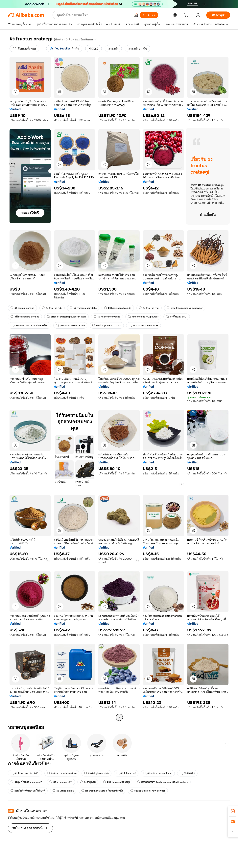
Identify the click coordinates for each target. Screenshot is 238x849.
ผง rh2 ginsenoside (96, 773)
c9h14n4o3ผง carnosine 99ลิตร (29, 325)
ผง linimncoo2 (126, 773)
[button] (135, 15)
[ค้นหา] (149, 15)
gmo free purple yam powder (185, 308)
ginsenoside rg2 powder (143, 316)
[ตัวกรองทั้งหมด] (24, 48)
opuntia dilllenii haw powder (147, 790)
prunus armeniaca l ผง (70, 325)
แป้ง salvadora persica (25, 316)
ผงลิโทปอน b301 (176, 316)
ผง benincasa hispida (117, 308)
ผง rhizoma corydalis (83, 308)
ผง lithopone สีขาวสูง (116, 782)
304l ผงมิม (187, 773)
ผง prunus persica (22, 308)
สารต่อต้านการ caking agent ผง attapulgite (162, 782)
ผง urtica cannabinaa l (157, 773)
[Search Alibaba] (93, 15)
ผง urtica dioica (63, 790)
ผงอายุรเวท (88, 782)
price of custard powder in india (66, 316)
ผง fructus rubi (52, 308)
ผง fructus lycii (149, 308)
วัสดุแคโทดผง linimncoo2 (26, 782)
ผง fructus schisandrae (143, 325)
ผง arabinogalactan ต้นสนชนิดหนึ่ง (102, 790)
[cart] (187, 15)
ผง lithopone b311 (60, 782)
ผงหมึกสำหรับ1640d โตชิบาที (28, 790)
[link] (233, 811)
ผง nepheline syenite (107, 316)
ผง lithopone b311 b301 (106, 325)
